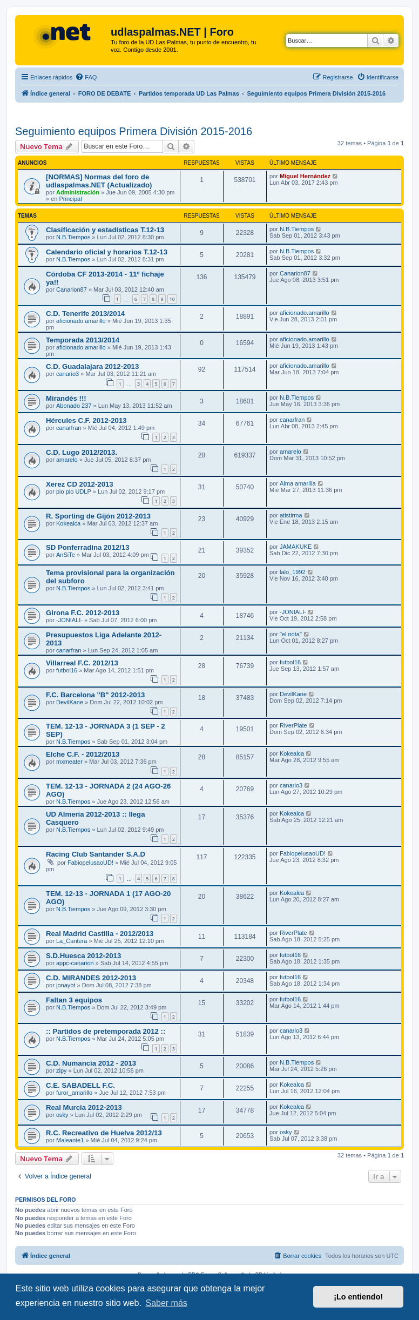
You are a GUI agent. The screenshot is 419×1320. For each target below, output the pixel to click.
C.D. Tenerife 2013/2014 (85, 313)
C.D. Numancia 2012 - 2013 (91, 1063)
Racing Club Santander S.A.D (95, 854)
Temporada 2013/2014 (82, 340)
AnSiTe (65, 554)
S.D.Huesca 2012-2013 (83, 956)
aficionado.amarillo (81, 321)
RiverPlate (293, 725)
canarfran (68, 428)
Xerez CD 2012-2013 (79, 484)
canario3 (67, 374)
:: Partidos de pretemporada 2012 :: (105, 1031)
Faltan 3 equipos (74, 1000)
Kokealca (68, 523)
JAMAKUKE (296, 546)
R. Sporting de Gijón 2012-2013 (98, 516)
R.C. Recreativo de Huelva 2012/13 (104, 1133)
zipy (61, 1070)
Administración (77, 192)
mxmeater (69, 761)
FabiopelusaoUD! (90, 862)
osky (62, 1115)
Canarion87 (71, 289)
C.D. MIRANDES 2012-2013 (91, 978)
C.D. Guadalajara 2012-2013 (92, 366)
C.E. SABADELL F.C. (80, 1085)
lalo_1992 (293, 572)
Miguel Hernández (305, 176)
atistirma (291, 515)
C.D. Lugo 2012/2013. (81, 452)
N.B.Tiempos (73, 237)
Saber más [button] (166, 1303)
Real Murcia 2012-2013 (84, 1107)
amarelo (67, 459)
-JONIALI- (69, 620)
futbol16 (66, 670)
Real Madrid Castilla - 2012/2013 (99, 934)
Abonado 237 (73, 405)
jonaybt (65, 985)
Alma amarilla (298, 483)
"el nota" (291, 634)
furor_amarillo (74, 1092)
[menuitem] (86, 77)
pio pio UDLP (73, 491)
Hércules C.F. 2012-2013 (86, 420)
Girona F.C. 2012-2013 (82, 613)
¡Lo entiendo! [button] (358, 1296)
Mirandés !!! (66, 398)
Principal (70, 199)
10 (172, 298)
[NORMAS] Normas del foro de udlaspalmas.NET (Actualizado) (99, 181)
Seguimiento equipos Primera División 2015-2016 (133, 131)
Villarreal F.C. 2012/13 (82, 663)
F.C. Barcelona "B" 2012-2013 (95, 695)
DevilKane (69, 702)
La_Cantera (71, 941)
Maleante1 (70, 1140)
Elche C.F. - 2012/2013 (82, 754)
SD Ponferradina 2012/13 (88, 547)
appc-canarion (75, 963)
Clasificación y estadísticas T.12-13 (105, 230)
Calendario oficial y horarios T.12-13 (106, 252)
